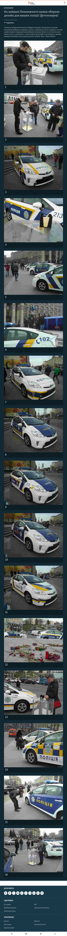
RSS (35, 904)
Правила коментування (41, 908)
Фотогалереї (8, 8)
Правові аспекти (9, 928)
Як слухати (7, 904)
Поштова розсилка (10, 911)
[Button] (9, 23)
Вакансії (37, 921)
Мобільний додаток (10, 908)
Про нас (6, 921)
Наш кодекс (7, 924)
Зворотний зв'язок (40, 924)
